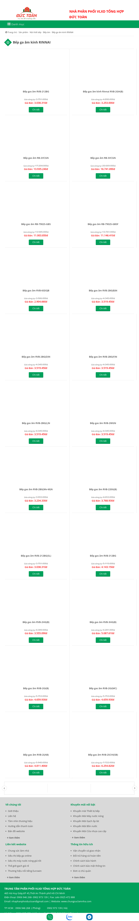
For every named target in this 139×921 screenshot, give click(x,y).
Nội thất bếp (35, 32)
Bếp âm (46, 32)
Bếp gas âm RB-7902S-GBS (36, 224)
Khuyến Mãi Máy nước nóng (88, 816)
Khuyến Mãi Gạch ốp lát (86, 821)
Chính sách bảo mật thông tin (89, 865)
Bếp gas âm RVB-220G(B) (103, 489)
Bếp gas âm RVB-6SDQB (36, 290)
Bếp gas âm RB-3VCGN (103, 157)
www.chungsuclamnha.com (76, 901)
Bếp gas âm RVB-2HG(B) (36, 622)
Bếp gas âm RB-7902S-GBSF (103, 224)
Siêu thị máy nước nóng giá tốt (24, 860)
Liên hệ (12, 816)
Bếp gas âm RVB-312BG (103, 555)
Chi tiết (35, 109)
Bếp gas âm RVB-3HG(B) (103, 622)
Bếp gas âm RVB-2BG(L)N (36, 423)
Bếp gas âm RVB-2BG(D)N (36, 356)
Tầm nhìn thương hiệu (20, 821)
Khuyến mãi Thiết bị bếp (86, 811)
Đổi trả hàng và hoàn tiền (87, 855)
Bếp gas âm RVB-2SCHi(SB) (103, 754)
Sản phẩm (23, 32)
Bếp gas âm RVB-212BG (36, 91)
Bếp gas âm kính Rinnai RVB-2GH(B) (103, 91)
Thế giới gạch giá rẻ (18, 865)
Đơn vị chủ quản (82, 870)
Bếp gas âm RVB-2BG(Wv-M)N (36, 489)
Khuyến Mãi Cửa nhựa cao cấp (89, 831)
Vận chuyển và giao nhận (86, 850)
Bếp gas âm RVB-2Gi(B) (36, 688)
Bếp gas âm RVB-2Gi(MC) (103, 688)
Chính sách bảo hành (84, 860)
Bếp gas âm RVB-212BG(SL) (36, 555)
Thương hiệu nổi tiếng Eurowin (25, 870)
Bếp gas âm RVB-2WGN (103, 423)
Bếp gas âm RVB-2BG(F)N (103, 356)
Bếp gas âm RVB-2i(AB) (36, 754)
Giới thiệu (13, 811)
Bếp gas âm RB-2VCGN (36, 157)
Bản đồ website (16, 831)
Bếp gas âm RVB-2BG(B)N (103, 290)
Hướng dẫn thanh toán (20, 826)
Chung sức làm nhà (18, 850)
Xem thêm (14, 837)
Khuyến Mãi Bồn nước (85, 826)
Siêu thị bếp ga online (19, 855)
